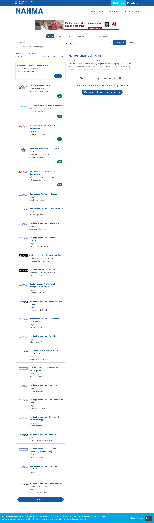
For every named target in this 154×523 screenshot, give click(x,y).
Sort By (19, 56)
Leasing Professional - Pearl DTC (43, 385)
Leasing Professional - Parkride (42, 336)
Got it (148, 518)
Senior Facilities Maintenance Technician (46, 105)
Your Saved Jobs (100, 36)
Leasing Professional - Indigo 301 (43, 434)
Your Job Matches (84, 36)
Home (93, 11)
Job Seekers (119, 2)
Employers (132, 2)
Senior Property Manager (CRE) (42, 269)
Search (50, 36)
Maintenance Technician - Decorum (44, 194)
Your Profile (114, 11)
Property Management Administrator (32, 65)
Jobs (101, 11)
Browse (59, 36)
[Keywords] (40, 42)
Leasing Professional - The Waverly (44, 223)
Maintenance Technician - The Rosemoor (46, 208)
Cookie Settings (136, 518)
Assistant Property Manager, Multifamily (46, 255)
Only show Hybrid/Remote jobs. (31, 46)
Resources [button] (131, 11)
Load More (40, 499)
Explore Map (69, 36)
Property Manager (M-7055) (40, 85)
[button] (132, 42)
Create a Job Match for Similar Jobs (102, 92)
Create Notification (55, 56)
